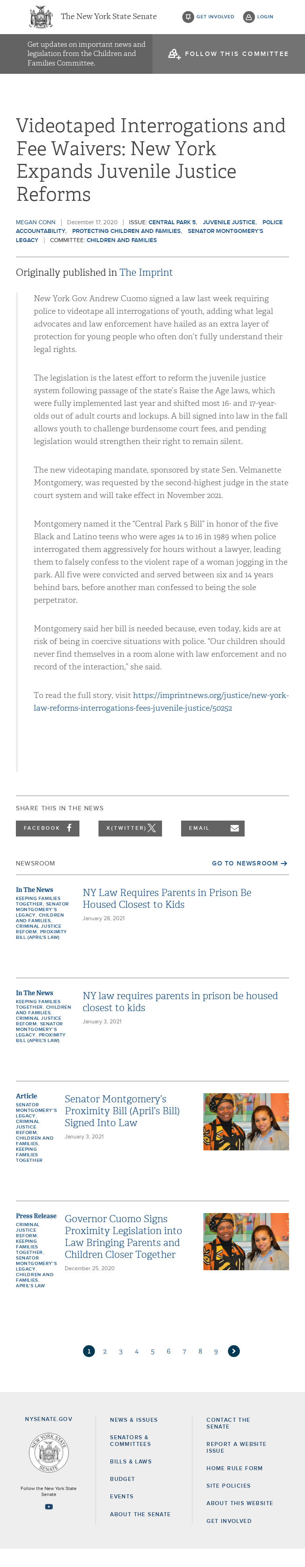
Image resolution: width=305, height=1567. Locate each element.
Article (26, 1114)
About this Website (240, 1522)
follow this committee (237, 59)
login (265, 19)
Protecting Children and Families (126, 249)
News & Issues (134, 1438)
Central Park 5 (172, 240)
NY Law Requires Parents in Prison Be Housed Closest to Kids (167, 917)
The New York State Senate (109, 20)
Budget (122, 1497)
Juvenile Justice (229, 240)
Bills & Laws (131, 1480)
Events (121, 1515)
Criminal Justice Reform (28, 1146)
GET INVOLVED (229, 1539)
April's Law (30, 1304)
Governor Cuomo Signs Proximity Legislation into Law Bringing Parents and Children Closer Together (123, 1255)
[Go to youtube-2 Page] (49, 1525)
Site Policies (229, 1504)
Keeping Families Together (29, 1173)
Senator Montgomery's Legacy (42, 928)
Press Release (36, 1234)
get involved (216, 19)
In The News (34, 908)
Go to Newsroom (245, 882)
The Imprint (146, 291)
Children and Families (122, 258)
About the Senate (140, 1532)
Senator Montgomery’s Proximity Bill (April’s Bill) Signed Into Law (122, 1129)
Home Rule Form (235, 1487)
